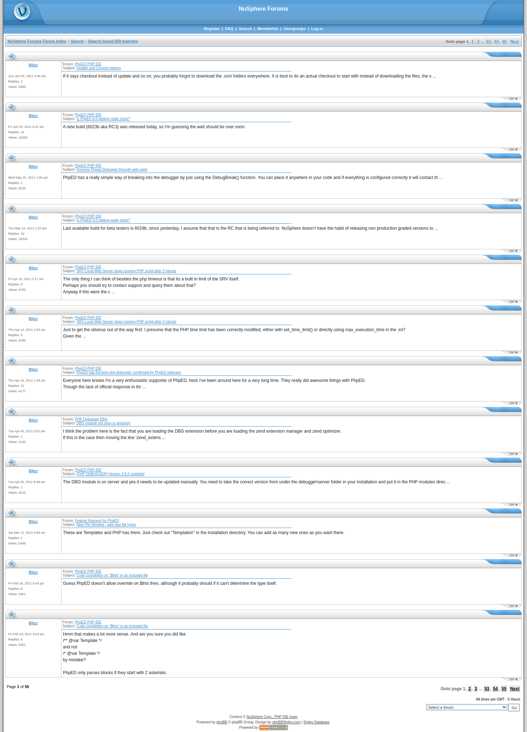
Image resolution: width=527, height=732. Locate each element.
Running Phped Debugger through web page (112, 169)
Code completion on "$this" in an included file (112, 575)
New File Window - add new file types (106, 525)
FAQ (229, 28)
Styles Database (317, 722)
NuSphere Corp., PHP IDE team (272, 717)
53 (488, 41)
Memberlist (267, 28)
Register (212, 28)
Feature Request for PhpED (97, 521)
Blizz (33, 65)
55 (504, 41)
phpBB (221, 722)
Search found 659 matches (113, 41)
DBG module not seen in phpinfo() (103, 423)
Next (514, 41)
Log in (317, 28)
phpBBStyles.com (286, 722)
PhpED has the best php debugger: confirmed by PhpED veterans (129, 372)
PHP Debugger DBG (91, 419)
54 (496, 41)
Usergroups (295, 28)
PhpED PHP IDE (88, 64)
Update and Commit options (99, 68)
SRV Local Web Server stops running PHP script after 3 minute (126, 271)
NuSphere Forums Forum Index (37, 41)
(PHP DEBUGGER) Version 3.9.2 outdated (110, 474)
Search (245, 28)
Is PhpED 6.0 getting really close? (103, 119)
